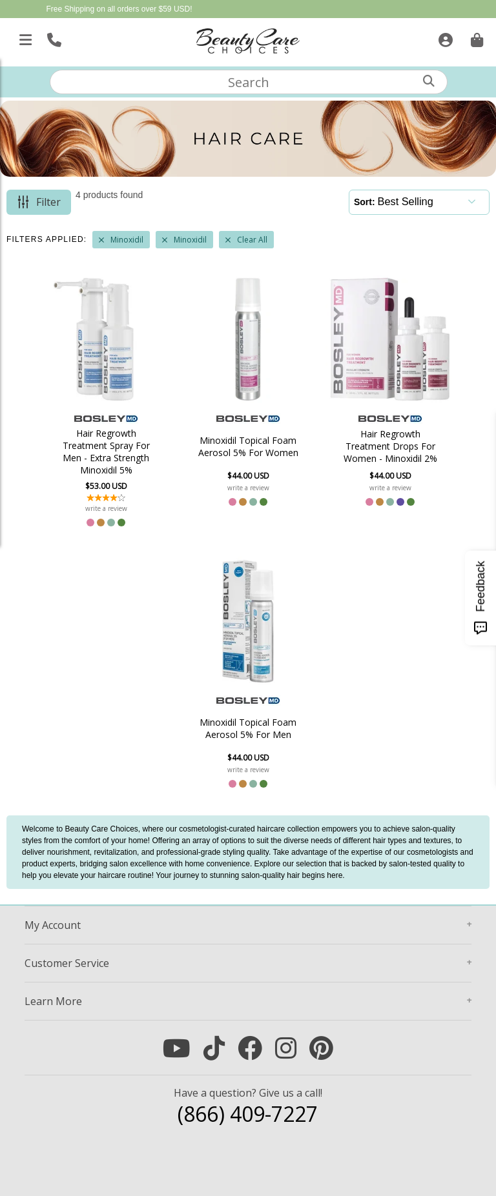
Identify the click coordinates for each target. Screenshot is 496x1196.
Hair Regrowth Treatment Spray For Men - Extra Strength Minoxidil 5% (106, 451)
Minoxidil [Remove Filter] (126, 239)
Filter (48, 202)
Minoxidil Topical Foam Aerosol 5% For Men (248, 728)
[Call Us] (52, 37)
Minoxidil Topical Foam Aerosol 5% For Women (248, 446)
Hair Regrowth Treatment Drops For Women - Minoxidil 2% (390, 446)
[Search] (428, 81)
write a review (106, 508)
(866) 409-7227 (248, 1114)
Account (53, 925)
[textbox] (249, 82)
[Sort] (430, 201)
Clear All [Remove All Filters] (252, 239)
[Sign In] (444, 37)
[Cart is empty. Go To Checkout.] (475, 37)
